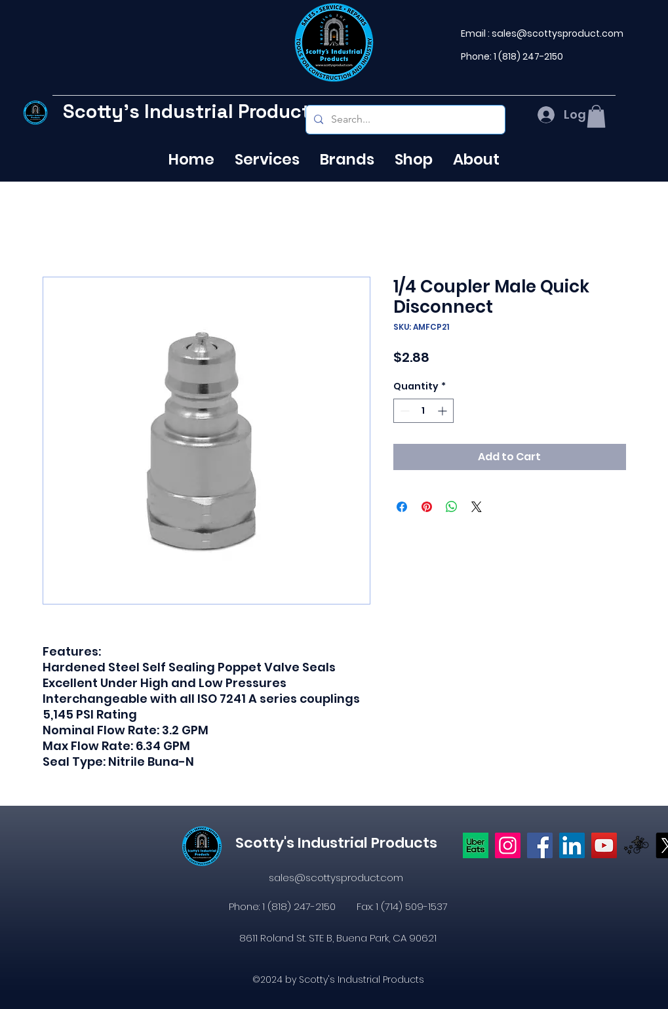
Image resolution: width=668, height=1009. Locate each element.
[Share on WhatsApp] (452, 507)
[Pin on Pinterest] (427, 507)
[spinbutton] (423, 410)
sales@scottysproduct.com (557, 33)
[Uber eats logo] (475, 845)
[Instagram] (508, 845)
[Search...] (404, 120)
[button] (596, 116)
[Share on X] (476, 507)
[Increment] (443, 410)
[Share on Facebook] (402, 507)
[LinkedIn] (572, 845)
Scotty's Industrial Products (192, 111)
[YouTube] (604, 845)
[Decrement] (403, 410)
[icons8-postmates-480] (636, 845)
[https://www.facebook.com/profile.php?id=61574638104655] (540, 845)
